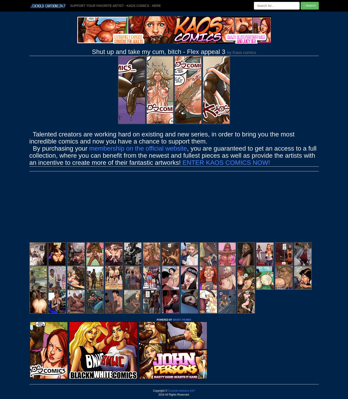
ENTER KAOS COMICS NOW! (226, 162)
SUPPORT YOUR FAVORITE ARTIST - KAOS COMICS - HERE (115, 6)
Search (310, 6)
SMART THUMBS (182, 320)
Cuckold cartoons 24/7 (181, 390)
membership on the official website (138, 148)
